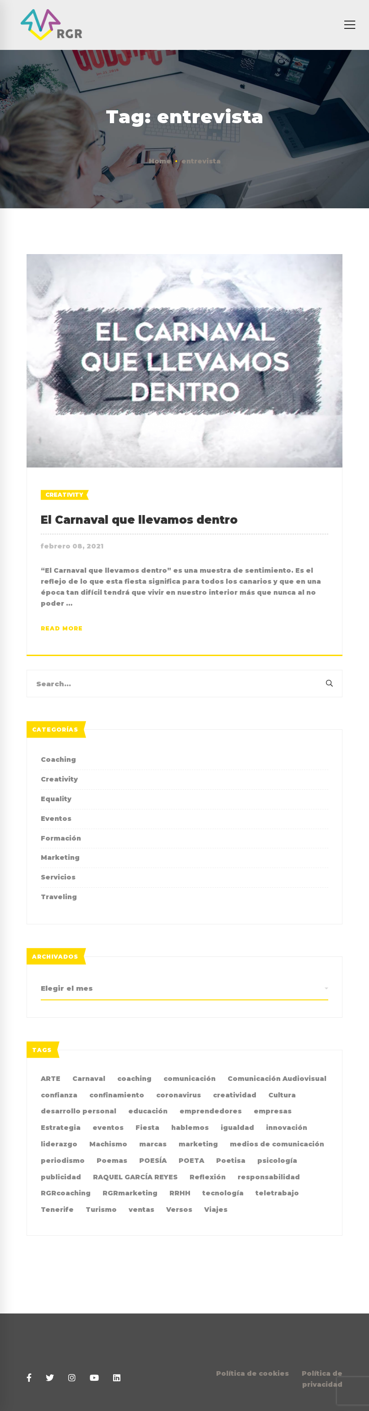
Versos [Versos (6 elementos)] (179, 1209)
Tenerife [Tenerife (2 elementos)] (57, 1209)
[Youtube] (94, 1378)
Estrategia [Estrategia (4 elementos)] (61, 1127)
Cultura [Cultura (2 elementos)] (282, 1095)
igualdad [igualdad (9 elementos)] (237, 1127)
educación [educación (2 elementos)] (148, 1111)
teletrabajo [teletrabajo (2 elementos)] (277, 1193)
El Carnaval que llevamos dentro (139, 519)
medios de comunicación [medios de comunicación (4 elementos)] (277, 1144)
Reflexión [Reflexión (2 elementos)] (208, 1177)
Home (160, 161)
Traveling (59, 897)
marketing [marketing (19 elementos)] (198, 1144)
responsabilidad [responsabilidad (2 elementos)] (269, 1177)
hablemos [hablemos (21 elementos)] (190, 1127)
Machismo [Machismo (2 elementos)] (108, 1144)
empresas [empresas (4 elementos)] (273, 1111)
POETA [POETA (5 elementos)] (191, 1160)
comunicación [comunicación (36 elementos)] (189, 1079)
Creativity (64, 494)
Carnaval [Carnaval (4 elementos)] (88, 1079)
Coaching (58, 759)
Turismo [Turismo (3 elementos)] (101, 1209)
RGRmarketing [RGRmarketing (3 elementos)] (130, 1193)
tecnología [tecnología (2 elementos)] (223, 1193)
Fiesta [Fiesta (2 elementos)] (147, 1127)
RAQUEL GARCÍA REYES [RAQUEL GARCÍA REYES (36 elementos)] (135, 1177)
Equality (56, 799)
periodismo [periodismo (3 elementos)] (63, 1160)
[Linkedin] (116, 1378)
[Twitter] (50, 1378)
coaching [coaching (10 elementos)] (134, 1079)
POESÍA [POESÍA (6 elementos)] (153, 1160)
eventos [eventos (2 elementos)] (108, 1127)
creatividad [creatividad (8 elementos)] (234, 1095)
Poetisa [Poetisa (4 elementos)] (230, 1160)
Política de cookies (252, 1373)
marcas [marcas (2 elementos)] (153, 1144)
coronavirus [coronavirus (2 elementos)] (178, 1095)
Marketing (60, 857)
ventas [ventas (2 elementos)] (141, 1209)
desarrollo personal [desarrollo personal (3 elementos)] (78, 1111)
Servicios (58, 877)
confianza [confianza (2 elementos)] (59, 1095)
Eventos (56, 818)
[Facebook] (29, 1378)
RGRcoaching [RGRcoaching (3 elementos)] (66, 1193)
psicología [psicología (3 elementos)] (277, 1160)
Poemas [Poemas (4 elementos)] (112, 1160)
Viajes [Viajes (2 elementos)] (216, 1209)
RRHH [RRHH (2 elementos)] (179, 1193)
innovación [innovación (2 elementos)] (286, 1127)
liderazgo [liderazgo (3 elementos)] (59, 1144)
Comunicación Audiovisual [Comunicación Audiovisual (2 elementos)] (277, 1079)
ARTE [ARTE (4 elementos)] (50, 1079)
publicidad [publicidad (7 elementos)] (61, 1177)
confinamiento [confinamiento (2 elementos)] (116, 1095)
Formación (61, 838)
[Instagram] (71, 1378)
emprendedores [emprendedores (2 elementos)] (210, 1111)
